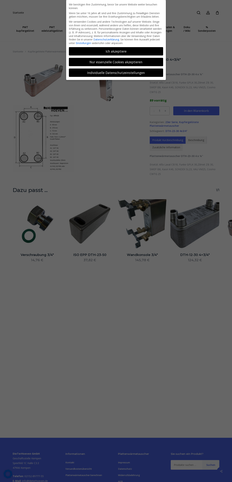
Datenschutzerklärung (106, 39)
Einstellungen (83, 43)
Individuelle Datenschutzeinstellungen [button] (116, 73)
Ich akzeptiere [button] (116, 51)
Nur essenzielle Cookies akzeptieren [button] (116, 62)
